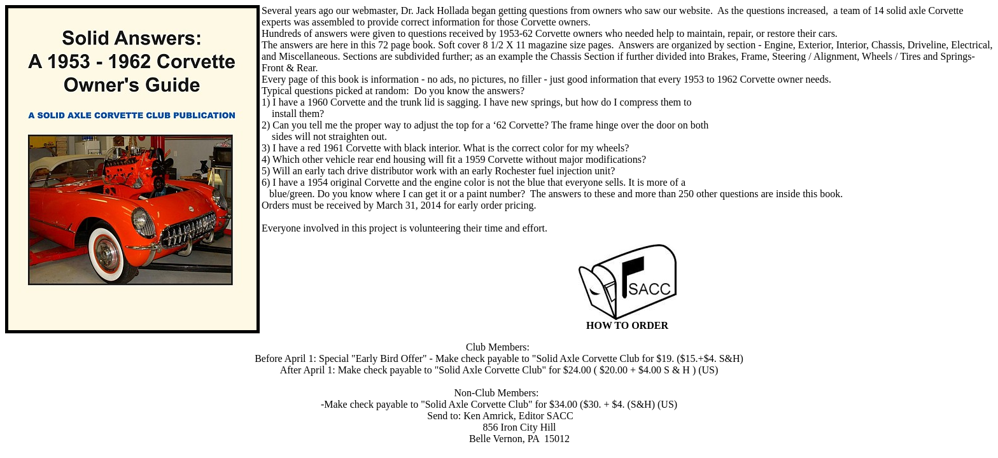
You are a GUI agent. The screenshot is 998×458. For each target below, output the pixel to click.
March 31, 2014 (408, 205)
